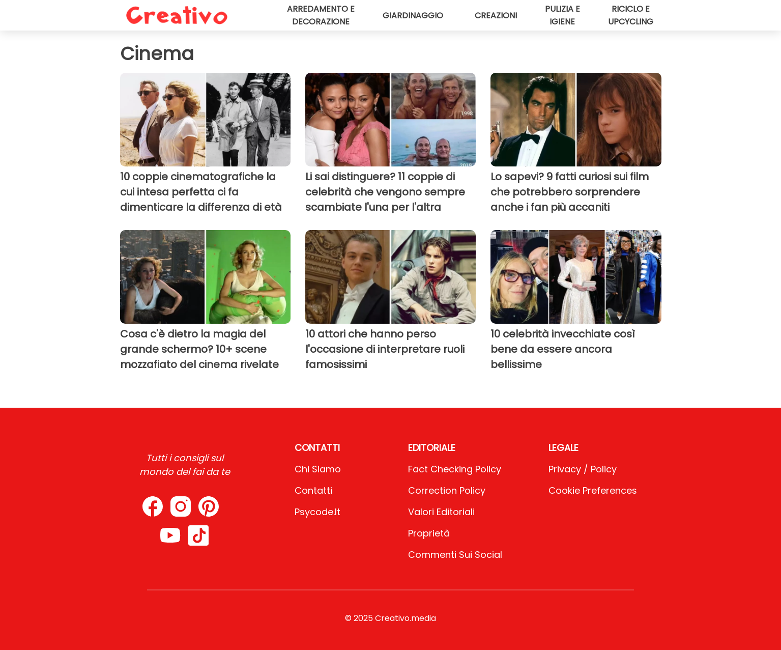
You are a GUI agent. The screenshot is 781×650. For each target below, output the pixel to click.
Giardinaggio (413, 15)
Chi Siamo (318, 469)
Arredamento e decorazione (321, 15)
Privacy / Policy (582, 469)
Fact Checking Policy (454, 469)
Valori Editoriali (441, 511)
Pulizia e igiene (562, 15)
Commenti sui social (455, 554)
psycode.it (317, 511)
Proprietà (429, 533)
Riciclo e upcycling (630, 15)
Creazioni (496, 15)
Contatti (313, 490)
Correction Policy (446, 490)
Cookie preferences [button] (592, 490)
